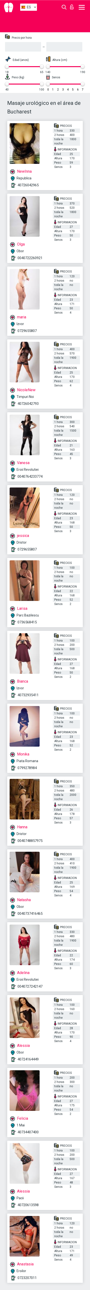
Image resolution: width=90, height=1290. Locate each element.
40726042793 (28, 403)
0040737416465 (30, 913)
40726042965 (28, 185)
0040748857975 (30, 841)
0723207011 (27, 1278)
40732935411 (28, 695)
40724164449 (28, 1059)
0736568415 (27, 622)
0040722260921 (30, 258)
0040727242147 (30, 986)
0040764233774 (30, 476)
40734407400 (28, 1132)
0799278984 (27, 768)
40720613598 (28, 1205)
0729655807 (27, 331)
